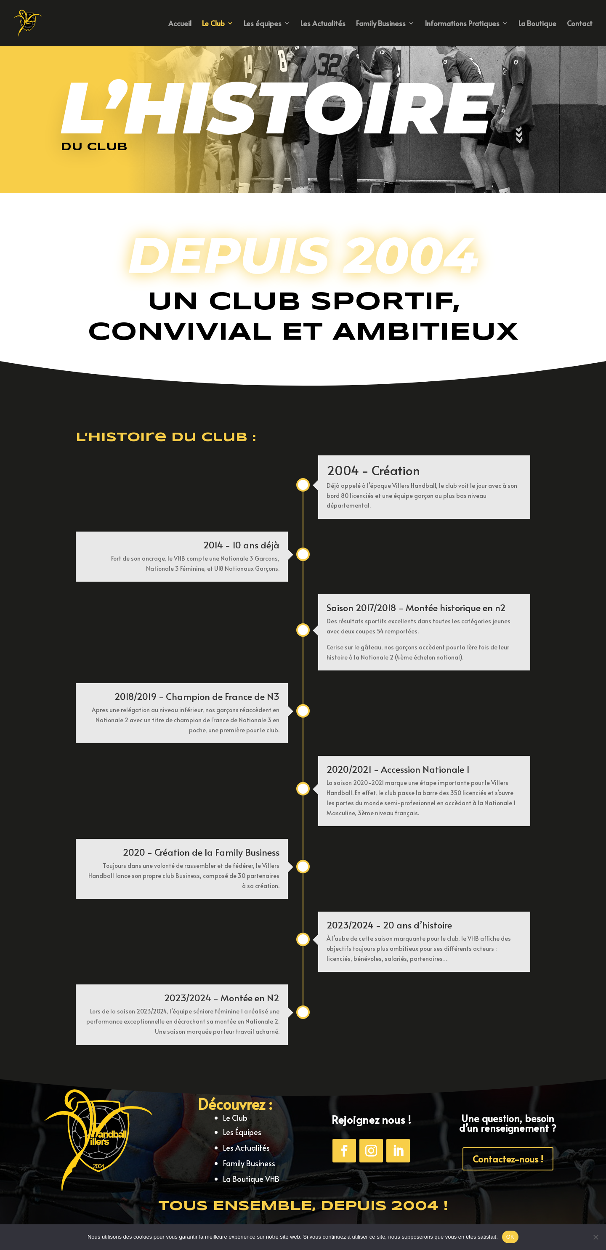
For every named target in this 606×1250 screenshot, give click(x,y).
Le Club (213, 24)
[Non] (595, 1237)
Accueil (179, 24)
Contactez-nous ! (508, 1158)
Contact (580, 24)
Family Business (381, 24)
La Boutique (537, 24)
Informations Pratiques (462, 24)
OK (510, 1237)
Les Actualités (323, 24)
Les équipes (263, 24)
